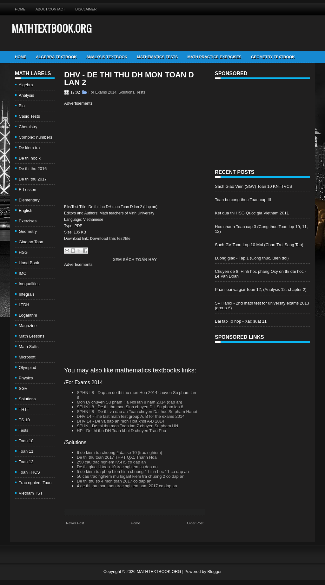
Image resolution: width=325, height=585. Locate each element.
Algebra (26, 84)
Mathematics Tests (157, 57)
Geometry (28, 231)
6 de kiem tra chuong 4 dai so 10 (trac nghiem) (119, 452)
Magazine (27, 325)
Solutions (27, 399)
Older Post (195, 523)
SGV (23, 388)
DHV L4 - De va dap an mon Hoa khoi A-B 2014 (120, 421)
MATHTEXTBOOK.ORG (52, 28)
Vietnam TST (31, 493)
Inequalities (29, 283)
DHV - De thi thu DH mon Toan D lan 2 (129, 78)
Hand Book (29, 262)
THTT (24, 409)
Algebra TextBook (56, 57)
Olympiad (27, 367)
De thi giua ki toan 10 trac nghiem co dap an (117, 466)
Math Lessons (31, 336)
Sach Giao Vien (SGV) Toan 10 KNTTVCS (253, 186)
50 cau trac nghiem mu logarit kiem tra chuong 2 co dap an (130, 476)
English (25, 210)
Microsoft (27, 357)
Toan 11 (26, 451)
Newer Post (75, 523)
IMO (23, 273)
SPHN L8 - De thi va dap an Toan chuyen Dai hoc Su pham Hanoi (137, 411)
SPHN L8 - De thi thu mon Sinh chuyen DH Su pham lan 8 (130, 406)
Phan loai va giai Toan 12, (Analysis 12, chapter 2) (261, 289)
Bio (22, 105)
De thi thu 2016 (33, 168)
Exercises (27, 221)
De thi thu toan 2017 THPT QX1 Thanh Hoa (117, 457)
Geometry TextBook (273, 57)
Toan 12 (26, 461)
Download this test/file (110, 238)
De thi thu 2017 (33, 179)
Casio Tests (29, 116)
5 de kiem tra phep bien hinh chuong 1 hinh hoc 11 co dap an (133, 471)
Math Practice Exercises (214, 57)
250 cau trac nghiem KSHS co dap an (111, 462)
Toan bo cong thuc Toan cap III (243, 199)
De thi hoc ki (30, 158)
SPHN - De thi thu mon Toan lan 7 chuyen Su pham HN (127, 426)
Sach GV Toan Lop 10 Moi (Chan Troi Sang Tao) (259, 244)
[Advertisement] (117, 154)
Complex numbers (35, 137)
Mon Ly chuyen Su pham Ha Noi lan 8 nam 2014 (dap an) (129, 402)
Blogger (214, 571)
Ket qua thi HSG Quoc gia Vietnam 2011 (252, 213)
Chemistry (28, 126)
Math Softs (28, 346)
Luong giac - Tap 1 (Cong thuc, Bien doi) (252, 258)
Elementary (29, 200)
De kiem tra (29, 147)
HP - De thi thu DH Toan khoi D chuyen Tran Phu (121, 430)
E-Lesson (27, 189)
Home (20, 9)
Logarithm (28, 315)
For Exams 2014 (102, 92)
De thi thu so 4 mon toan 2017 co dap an (114, 481)
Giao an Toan (31, 242)
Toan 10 (26, 440)
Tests (23, 430)
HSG (23, 252)
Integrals (27, 294)
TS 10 (24, 419)
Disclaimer (85, 9)
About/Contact (50, 9)
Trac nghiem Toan (35, 482)
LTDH (24, 304)
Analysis (26, 95)
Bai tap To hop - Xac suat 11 (241, 321)
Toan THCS (29, 472)
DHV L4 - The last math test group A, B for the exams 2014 (130, 416)
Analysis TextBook (107, 57)
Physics (26, 378)
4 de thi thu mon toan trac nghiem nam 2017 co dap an (127, 485)
